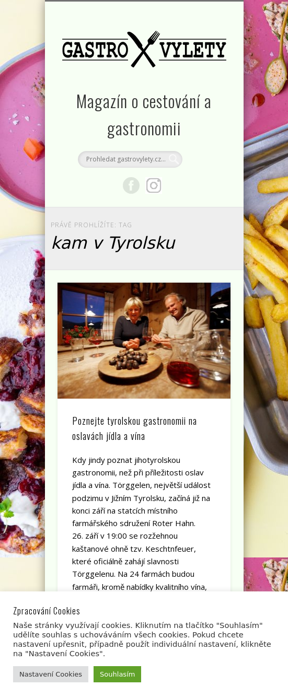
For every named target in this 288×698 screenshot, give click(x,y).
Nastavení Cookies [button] (50, 674)
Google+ (153, 185)
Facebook (131, 185)
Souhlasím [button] (117, 674)
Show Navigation (204, 93)
